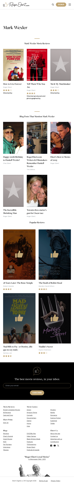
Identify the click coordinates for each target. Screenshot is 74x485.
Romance (53, 415)
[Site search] (53, 5)
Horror (29, 423)
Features (30, 442)
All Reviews (7, 412)
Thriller (52, 423)
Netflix (52, 412)
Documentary (31, 418)
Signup (61, 4)
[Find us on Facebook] (51, 445)
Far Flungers (7, 444)
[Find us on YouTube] (55, 445)
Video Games (31, 436)
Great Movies (7, 439)
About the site (55, 433)
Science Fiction (55, 418)
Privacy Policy (55, 481)
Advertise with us (56, 439)
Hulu (28, 426)
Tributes (6, 450)
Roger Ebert (31, 447)
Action (29, 410)
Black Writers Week (33, 439)
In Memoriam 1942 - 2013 (37, 459)
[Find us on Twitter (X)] (58, 445)
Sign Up (5, 423)
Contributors (54, 442)
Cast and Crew (8, 415)
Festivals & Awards (33, 450)
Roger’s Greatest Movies (11, 410)
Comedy (30, 415)
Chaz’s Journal (8, 436)
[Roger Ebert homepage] (16, 4)
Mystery (53, 410)
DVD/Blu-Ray (31, 433)
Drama (29, 421)
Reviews (6, 433)
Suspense (53, 421)
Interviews (6, 447)
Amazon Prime (32, 412)
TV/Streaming (31, 444)
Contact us (54, 436)
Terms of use (43, 481)
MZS (4, 442)
